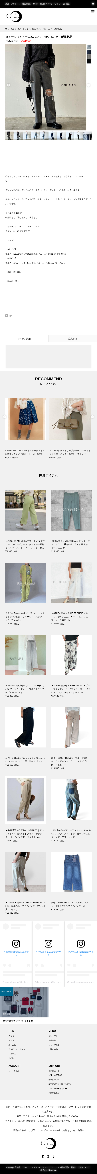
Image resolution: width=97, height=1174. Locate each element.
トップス (12, 1040)
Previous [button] (8, 85)
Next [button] (88, 85)
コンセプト (53, 1036)
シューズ (12, 1054)
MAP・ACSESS (55, 1075)
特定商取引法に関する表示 (59, 1084)
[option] (48, 87)
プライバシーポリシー (57, 1088)
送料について (54, 1080)
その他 (11, 1058)
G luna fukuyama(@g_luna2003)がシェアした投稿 (27, 982)
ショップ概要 (54, 1045)
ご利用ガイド (54, 1071)
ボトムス (12, 1045)
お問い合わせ (54, 1049)
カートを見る (14, 1071)
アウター (12, 1036)
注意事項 (72, 338)
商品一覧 (52, 1040)
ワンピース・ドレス (16, 1049)
